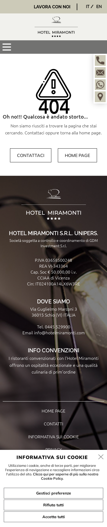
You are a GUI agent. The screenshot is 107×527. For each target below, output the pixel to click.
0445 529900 (57, 326)
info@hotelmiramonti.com (59, 332)
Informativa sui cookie (53, 436)
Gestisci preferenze (53, 493)
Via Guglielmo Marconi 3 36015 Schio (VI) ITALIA (53, 312)
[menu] (6, 47)
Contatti (53, 423)
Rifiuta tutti (53, 505)
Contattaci (30, 155)
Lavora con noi (52, 6)
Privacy (53, 449)
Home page (77, 155)
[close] (101, 457)
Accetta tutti (53, 516)
